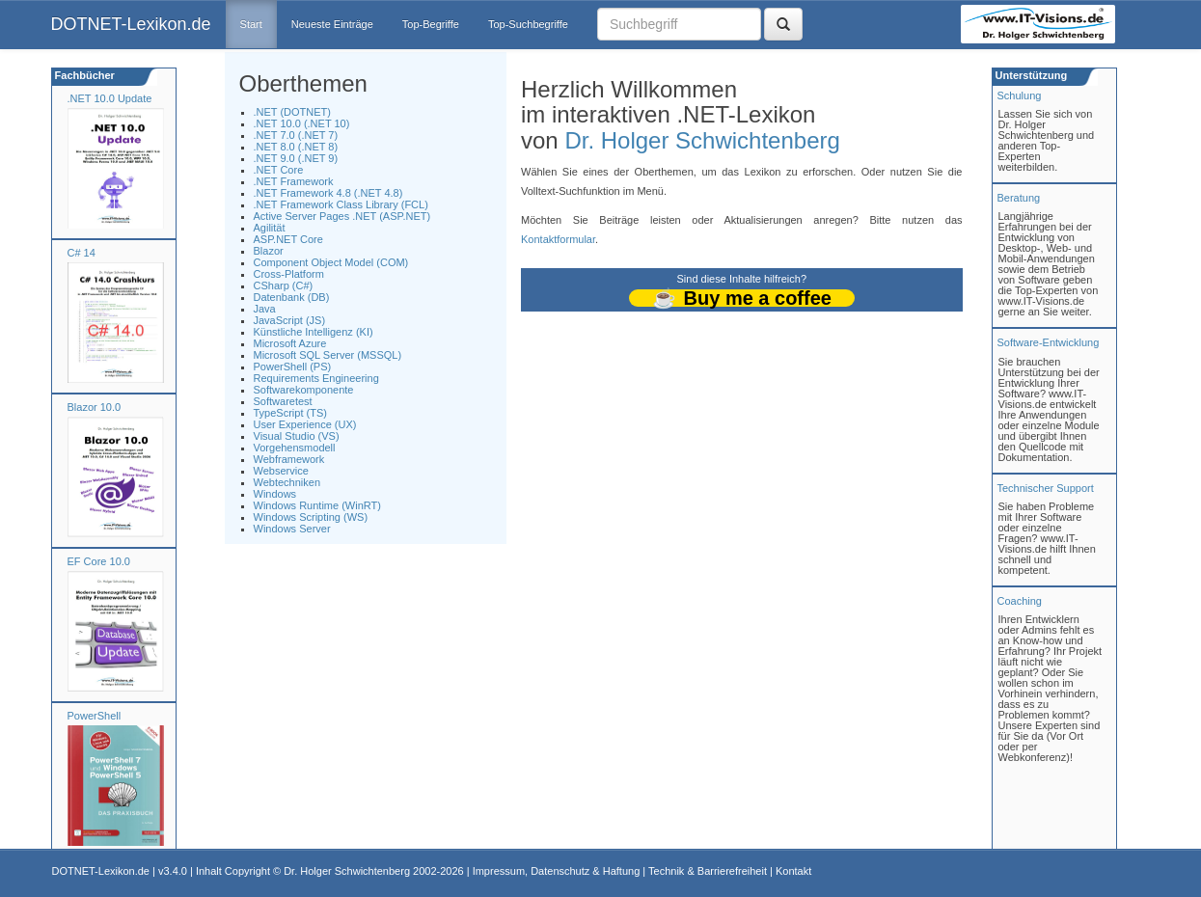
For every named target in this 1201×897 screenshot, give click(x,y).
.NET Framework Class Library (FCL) (341, 204)
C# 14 (82, 252)
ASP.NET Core (288, 239)
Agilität (270, 227)
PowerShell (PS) (293, 366)
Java (265, 308)
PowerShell (95, 715)
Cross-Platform (289, 274)
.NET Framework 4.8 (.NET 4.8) (328, 193)
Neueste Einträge (332, 24)
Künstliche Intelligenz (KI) (313, 332)
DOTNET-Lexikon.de (131, 24)
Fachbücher (83, 75)
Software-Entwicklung (1048, 342)
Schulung (1019, 95)
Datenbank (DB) (292, 297)
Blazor (269, 251)
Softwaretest (283, 401)
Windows (275, 494)
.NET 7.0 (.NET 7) (296, 135)
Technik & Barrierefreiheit (707, 871)
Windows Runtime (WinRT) (317, 505)
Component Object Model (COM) (331, 262)
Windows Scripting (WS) (311, 517)
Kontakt (793, 871)
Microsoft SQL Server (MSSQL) (328, 355)
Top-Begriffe (430, 24)
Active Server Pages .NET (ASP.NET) (342, 216)
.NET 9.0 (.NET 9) (296, 158)
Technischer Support (1045, 488)
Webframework (289, 459)
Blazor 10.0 (95, 407)
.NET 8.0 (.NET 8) (296, 146)
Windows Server (292, 528)
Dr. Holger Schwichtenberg (701, 140)
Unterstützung (1030, 75)
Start (251, 24)
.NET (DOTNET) (292, 112)
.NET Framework (294, 181)
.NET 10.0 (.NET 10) (302, 123)
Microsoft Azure (290, 343)
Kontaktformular (558, 239)
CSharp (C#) (284, 285)
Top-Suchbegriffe (528, 24)
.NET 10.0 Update (110, 98)
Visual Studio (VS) (297, 436)
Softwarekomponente (304, 389)
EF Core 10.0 (99, 561)
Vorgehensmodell (295, 447)
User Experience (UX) (305, 424)
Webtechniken (287, 482)
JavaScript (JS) (290, 320)
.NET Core (279, 170)
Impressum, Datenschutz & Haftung (557, 871)
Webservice (281, 470)
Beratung (1019, 198)
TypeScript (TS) (290, 413)
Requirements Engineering (316, 378)
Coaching (1019, 601)
